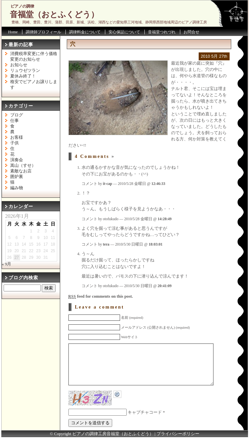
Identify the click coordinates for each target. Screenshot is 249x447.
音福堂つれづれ (162, 32)
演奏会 (16, 160)
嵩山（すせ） (23, 165)
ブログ (16, 115)
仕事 (14, 120)
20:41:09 (164, 286)
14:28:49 (164, 219)
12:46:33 (158, 184)
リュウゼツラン (25, 70)
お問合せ (191, 32)
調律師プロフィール (43, 32)
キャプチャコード (145, 422)
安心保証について (124, 32)
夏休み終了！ (23, 76)
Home (13, 32)
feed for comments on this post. (100, 296)
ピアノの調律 (22, 6)
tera (106, 244)
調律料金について (85, 32)
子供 (14, 143)
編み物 (16, 188)
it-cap (107, 184)
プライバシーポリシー (178, 443)
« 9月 (7, 264)
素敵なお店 (21, 171)
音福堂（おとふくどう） (54, 14)
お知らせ (18, 65)
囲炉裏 (16, 176)
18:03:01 (155, 244)
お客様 (16, 137)
